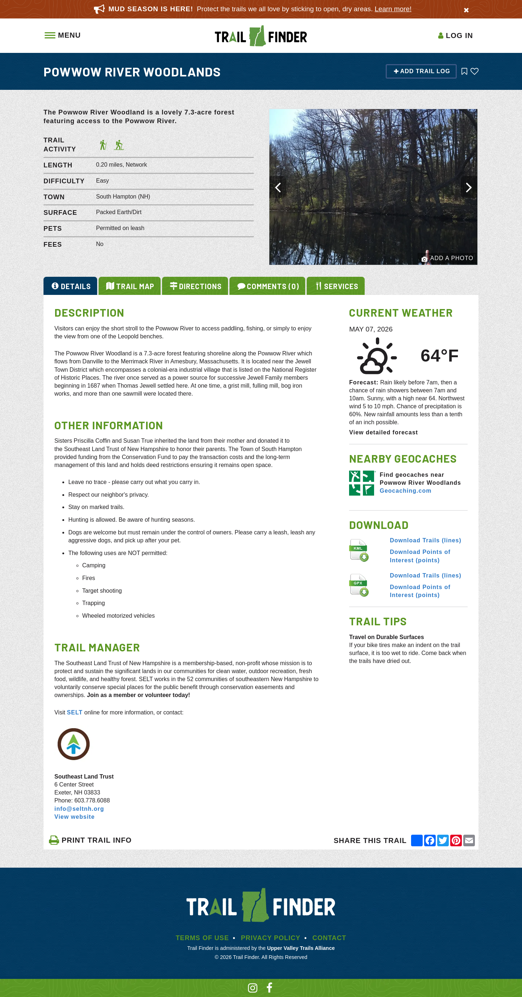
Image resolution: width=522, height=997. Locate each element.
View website (74, 817)
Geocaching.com (405, 491)
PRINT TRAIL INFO (90, 840)
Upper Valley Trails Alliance (301, 948)
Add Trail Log (421, 71)
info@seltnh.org (79, 809)
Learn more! (393, 9)
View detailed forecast (383, 432)
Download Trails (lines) (425, 540)
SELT (75, 712)
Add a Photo (447, 258)
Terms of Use (202, 938)
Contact (329, 938)
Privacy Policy (270, 938)
